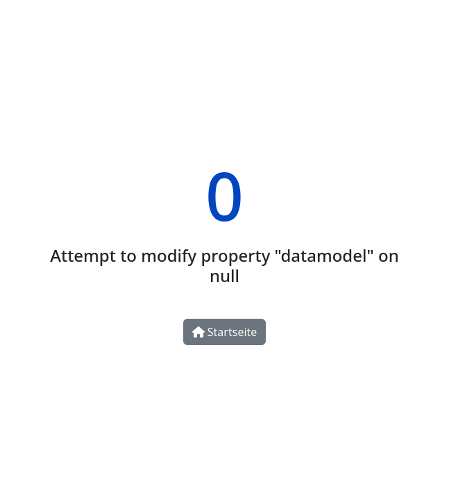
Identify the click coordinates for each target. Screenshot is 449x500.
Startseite (224, 332)
